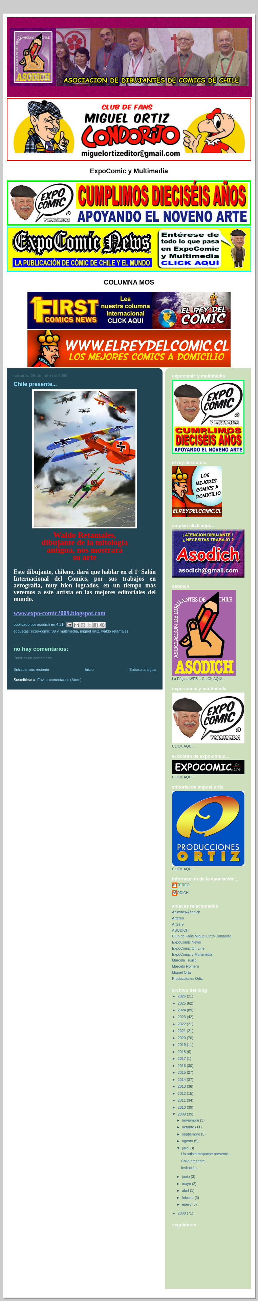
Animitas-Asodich (186, 912)
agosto (188, 1141)
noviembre (191, 1120)
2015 (182, 1072)
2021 (182, 1031)
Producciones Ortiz (187, 978)
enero (187, 1204)
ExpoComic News (186, 942)
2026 (182, 996)
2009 (182, 1114)
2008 (182, 1213)
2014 (182, 1079)
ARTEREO (181, 885)
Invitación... (190, 1168)
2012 (182, 1093)
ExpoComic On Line (188, 948)
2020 (182, 1038)
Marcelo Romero (185, 966)
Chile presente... (194, 1161)
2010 (182, 1107)
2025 (182, 1003)
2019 (182, 1045)
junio (186, 1176)
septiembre (191, 1134)
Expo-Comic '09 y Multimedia (54, 631)
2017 (182, 1058)
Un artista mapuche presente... (206, 1154)
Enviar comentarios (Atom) (59, 680)
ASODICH (180, 893)
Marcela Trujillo (184, 960)
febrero (188, 1198)
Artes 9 (178, 924)
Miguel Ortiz (89, 631)
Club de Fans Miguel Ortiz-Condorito (201, 936)
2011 (182, 1100)
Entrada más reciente (31, 669)
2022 (182, 1024)
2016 (182, 1066)
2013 (182, 1086)
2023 (182, 1017)
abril (186, 1190)
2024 (182, 1010)
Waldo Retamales (114, 631)
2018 (182, 1052)
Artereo (178, 918)
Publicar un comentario (33, 658)
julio (186, 1148)
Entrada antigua (142, 669)
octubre (188, 1127)
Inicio (89, 669)
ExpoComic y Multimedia (192, 954)
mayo (187, 1184)
